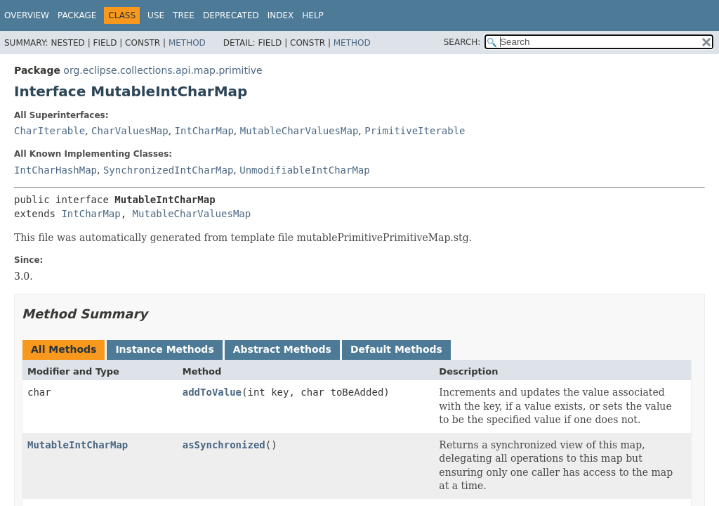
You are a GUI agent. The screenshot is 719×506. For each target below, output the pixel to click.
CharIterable (49, 130)
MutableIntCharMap (77, 444)
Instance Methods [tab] (164, 349)
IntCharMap (204, 130)
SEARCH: (462, 42)
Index (281, 15)
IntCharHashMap (55, 170)
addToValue (212, 392)
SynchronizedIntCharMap (168, 170)
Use (155, 15)
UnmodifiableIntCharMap (304, 170)
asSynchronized (224, 444)
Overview (26, 15)
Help (313, 15)
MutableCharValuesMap (299, 130)
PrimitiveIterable (414, 130)
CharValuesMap (130, 130)
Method (187, 43)
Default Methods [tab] (396, 349)
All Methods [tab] (63, 349)
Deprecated (231, 15)
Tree (183, 15)
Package (77, 15)
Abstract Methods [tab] (282, 349)
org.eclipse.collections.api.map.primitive (162, 70)
